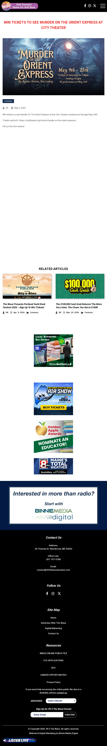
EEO (53, 667)
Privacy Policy (53, 682)
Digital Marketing (53, 628)
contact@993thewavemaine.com (53, 570)
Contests (8, 101)
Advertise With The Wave (53, 623)
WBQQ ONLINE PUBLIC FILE (53, 653)
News (53, 617)
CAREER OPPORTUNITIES (53, 675)
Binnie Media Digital (68, 733)
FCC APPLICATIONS (53, 660)
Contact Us (53, 633)
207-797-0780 (53, 559)
